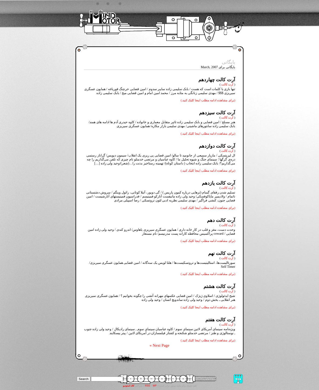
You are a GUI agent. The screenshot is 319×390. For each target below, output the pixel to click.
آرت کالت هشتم (219, 286)
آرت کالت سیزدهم (217, 112)
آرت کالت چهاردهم (216, 79)
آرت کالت (227, 84)
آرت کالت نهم (221, 253)
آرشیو (114, 4)
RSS (147, 385)
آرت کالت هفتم (220, 319)
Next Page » (159, 345)
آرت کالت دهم (221, 220)
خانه (102, 4)
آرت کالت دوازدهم (217, 146)
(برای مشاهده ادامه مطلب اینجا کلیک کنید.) (208, 100)
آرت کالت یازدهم (218, 183)
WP (155, 385)
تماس (126, 4)
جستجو (90, 4)
